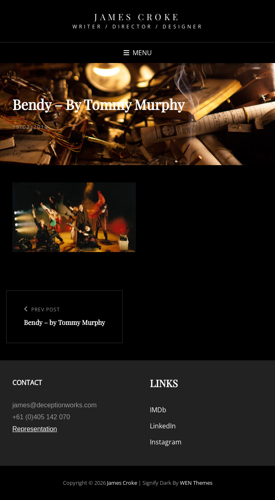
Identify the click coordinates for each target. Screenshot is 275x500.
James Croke (137, 16)
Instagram (166, 441)
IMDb (158, 409)
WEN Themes (196, 482)
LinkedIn (163, 425)
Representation (34, 428)
